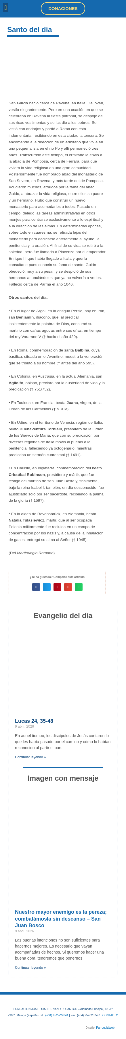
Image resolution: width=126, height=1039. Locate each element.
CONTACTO (110, 1015)
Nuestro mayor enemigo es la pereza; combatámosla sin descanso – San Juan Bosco (61, 918)
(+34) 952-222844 (56, 1015)
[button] (5, 7)
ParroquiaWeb (105, 1027)
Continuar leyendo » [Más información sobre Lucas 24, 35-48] (30, 757)
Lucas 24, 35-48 (34, 721)
